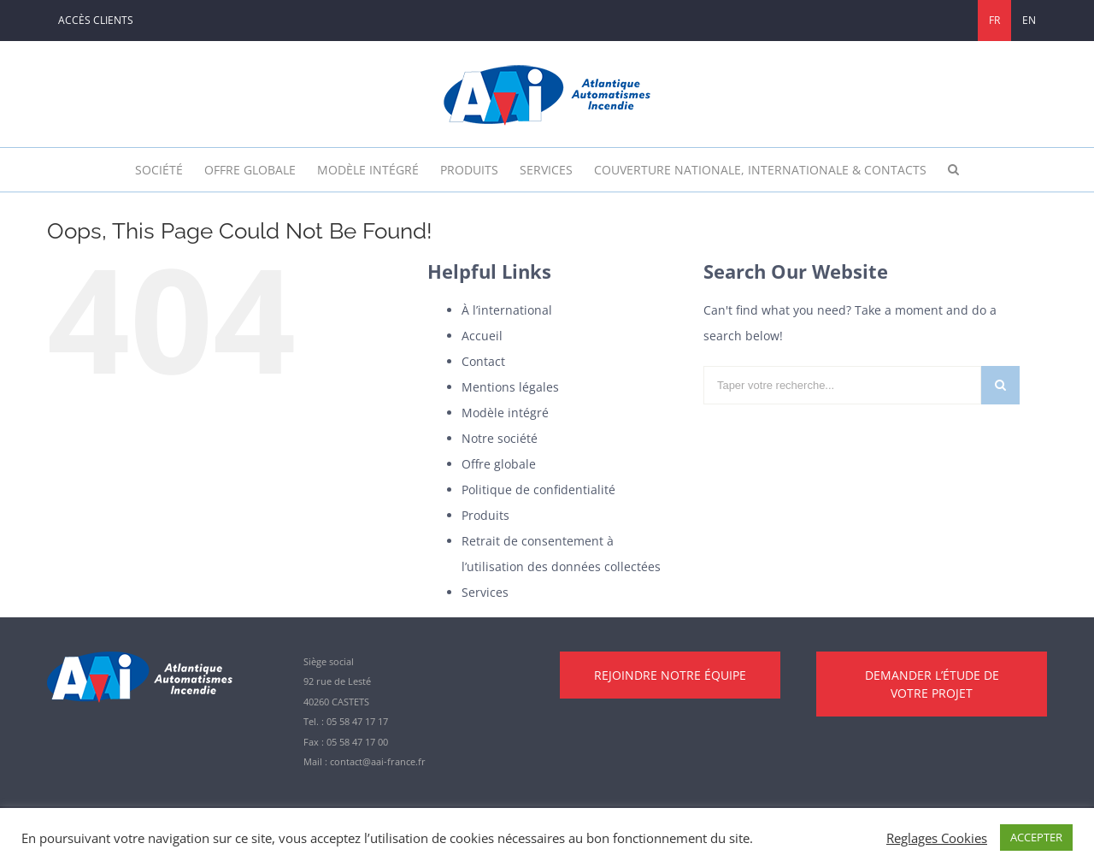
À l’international (507, 310)
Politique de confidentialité (538, 489)
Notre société (500, 438)
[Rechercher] (953, 170)
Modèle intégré (505, 412)
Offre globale (499, 464)
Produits (485, 515)
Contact (483, 361)
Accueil (482, 335)
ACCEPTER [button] (1036, 837)
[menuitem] (95, 20)
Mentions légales (510, 387)
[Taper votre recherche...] (842, 385)
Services (485, 592)
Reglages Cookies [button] (936, 838)
